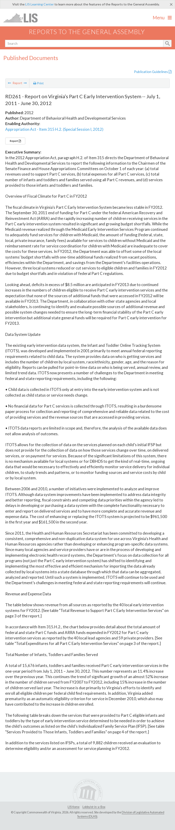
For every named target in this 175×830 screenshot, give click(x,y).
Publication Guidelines (153, 72)
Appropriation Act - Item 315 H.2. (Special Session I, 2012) (54, 129)
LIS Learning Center (39, 4)
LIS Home (74, 807)
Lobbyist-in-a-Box (93, 807)
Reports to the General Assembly (87, 31)
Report (15, 141)
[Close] (171, 4)
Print (38, 83)
